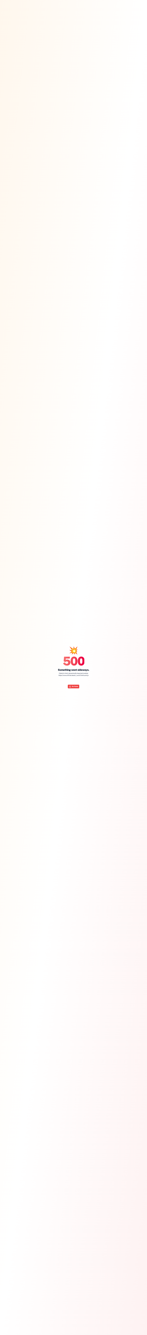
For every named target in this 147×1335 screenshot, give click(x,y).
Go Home (73, 686)
